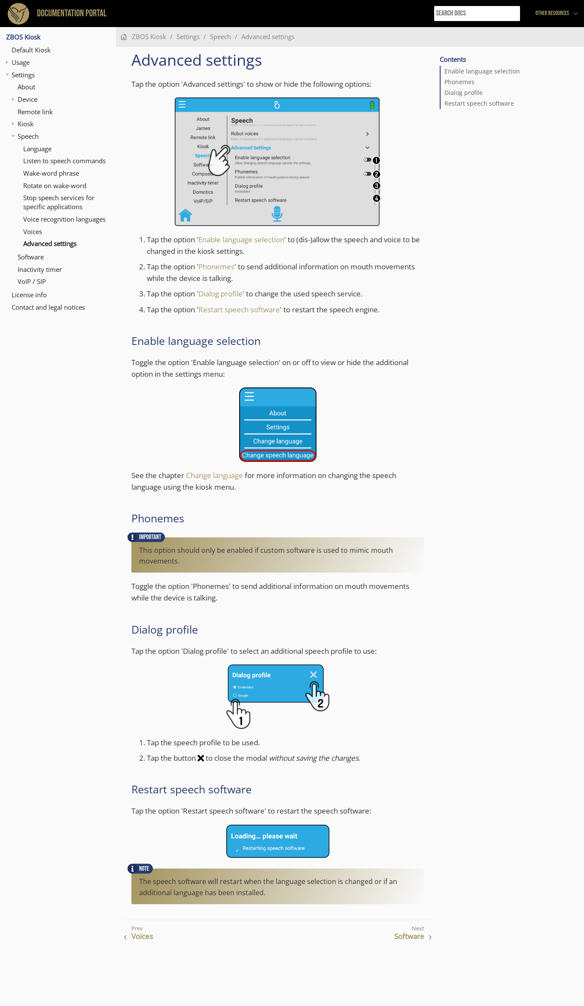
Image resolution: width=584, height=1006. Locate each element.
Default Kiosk (31, 50)
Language (37, 148)
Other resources (552, 13)
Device (27, 99)
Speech (28, 136)
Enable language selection (482, 71)
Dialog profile (463, 93)
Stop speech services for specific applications (58, 202)
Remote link (35, 111)
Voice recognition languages (64, 219)
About (26, 86)
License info (29, 294)
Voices (32, 231)
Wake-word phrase (51, 173)
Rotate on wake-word (54, 185)
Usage (21, 62)
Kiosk (25, 123)
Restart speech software (479, 103)
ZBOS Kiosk (23, 37)
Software (31, 257)
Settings (23, 74)
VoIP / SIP (32, 281)
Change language (214, 475)
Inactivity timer (40, 269)
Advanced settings (49, 243)
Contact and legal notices (48, 307)
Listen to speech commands (64, 160)
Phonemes (459, 82)
